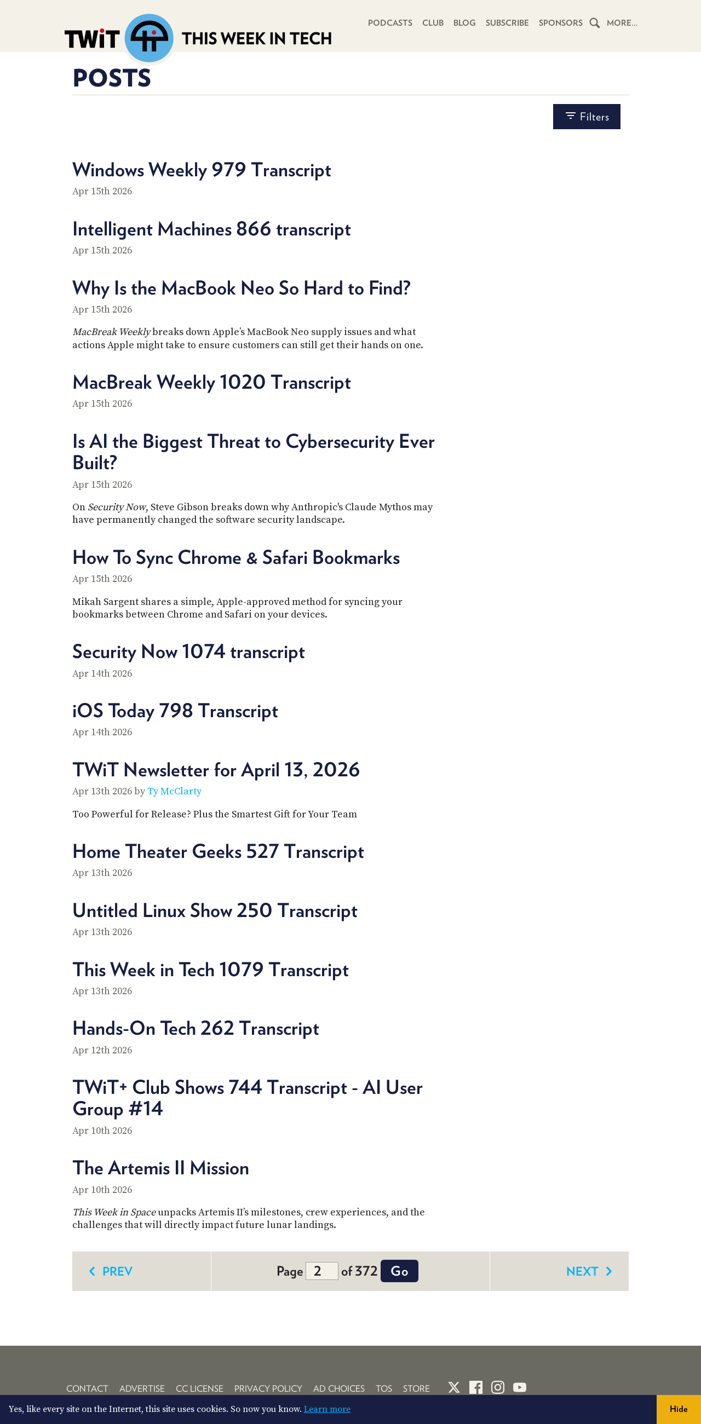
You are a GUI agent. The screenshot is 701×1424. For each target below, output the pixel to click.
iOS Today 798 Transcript (175, 710)
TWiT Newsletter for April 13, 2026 (216, 769)
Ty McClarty (174, 791)
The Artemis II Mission (160, 1167)
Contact (87, 1388)
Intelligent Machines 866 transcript (211, 228)
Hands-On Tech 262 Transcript (195, 1027)
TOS (384, 1388)
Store (416, 1388)
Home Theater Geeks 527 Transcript (218, 850)
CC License (199, 1388)
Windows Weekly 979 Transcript (201, 169)
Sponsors (561, 23)
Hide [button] (679, 1409)
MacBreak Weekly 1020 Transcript (211, 381)
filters (587, 116)
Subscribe (507, 23)
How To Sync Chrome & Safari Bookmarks (236, 556)
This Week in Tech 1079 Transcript (210, 969)
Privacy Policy (268, 1388)
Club (433, 23)
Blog (464, 23)
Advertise (142, 1388)
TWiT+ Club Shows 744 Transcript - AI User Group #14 (247, 1097)
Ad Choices (339, 1388)
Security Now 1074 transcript (188, 650)
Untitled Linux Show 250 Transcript (215, 909)
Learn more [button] (327, 1409)
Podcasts (390, 23)
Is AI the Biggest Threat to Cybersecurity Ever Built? (253, 451)
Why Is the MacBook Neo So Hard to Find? (241, 287)
